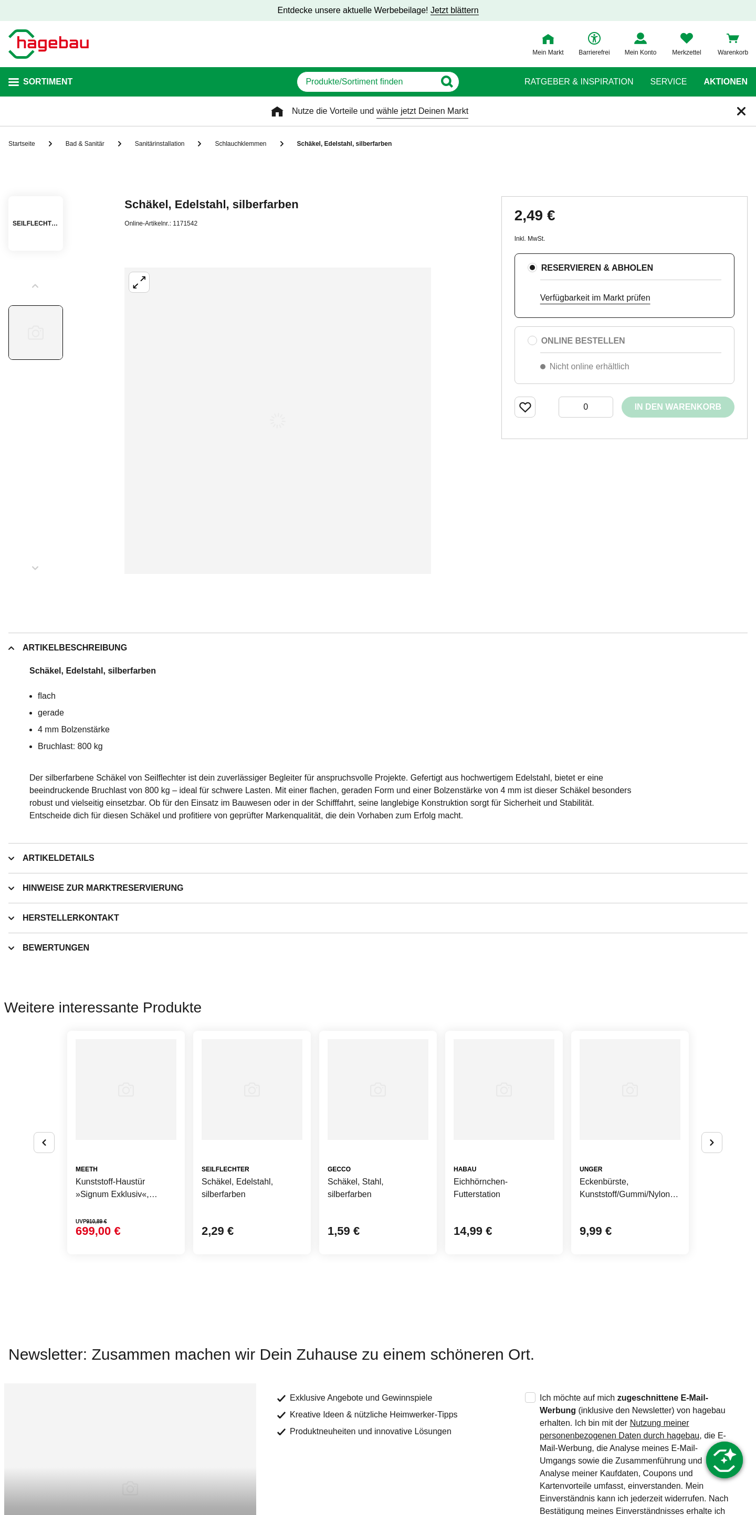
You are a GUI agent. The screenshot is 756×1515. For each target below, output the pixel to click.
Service (668, 82)
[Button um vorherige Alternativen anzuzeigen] (44, 1142)
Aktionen (726, 82)
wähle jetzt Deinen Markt (422, 110)
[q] (366, 82)
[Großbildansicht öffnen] (277, 421)
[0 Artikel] (586, 407)
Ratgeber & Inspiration (578, 82)
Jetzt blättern (454, 10)
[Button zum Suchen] (487, 82)
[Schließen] (741, 111)
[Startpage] (48, 44)
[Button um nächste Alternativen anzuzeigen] (711, 1142)
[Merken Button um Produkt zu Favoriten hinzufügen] (525, 407)
